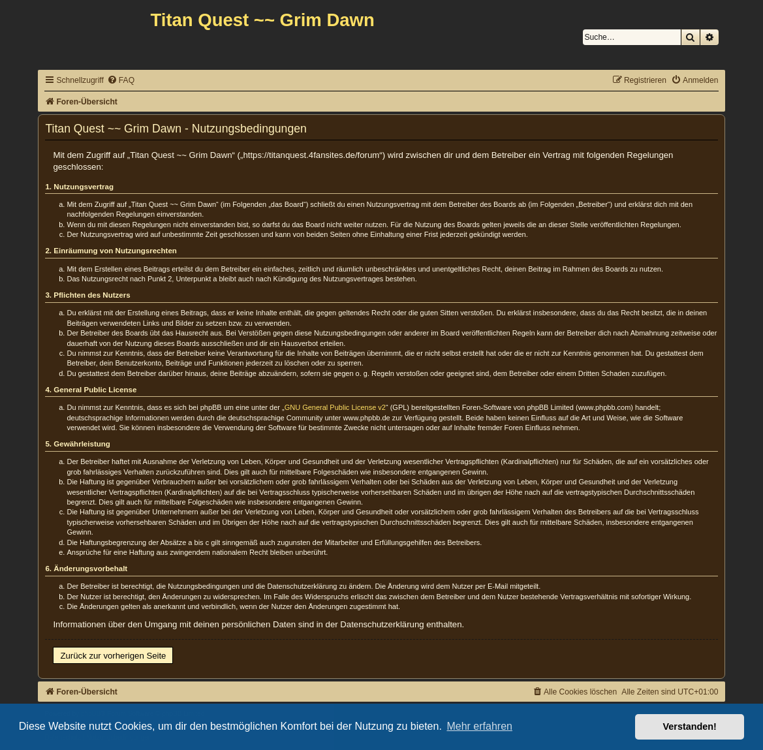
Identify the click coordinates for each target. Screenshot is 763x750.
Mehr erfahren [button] (479, 726)
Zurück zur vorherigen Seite (113, 656)
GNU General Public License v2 (335, 407)
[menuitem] (120, 80)
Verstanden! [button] (690, 726)
